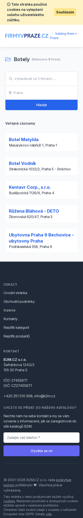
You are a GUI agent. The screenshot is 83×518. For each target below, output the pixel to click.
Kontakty (10, 319)
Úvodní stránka (15, 293)
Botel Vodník (22, 163)
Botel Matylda (24, 139)
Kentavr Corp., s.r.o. (30, 187)
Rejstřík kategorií (16, 327)
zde (49, 514)
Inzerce (9, 310)
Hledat (41, 105)
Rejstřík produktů (16, 336)
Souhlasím (65, 12)
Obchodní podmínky (19, 301)
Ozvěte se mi (42, 451)
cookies (9, 501)
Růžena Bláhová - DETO (34, 211)
